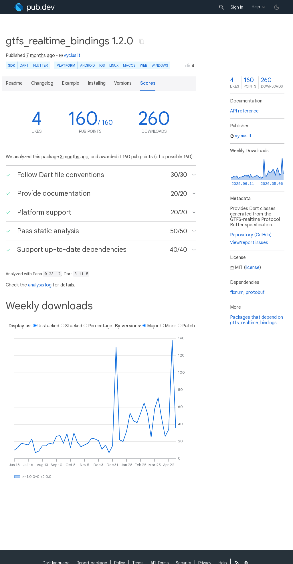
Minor (170, 326)
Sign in (237, 7)
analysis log (40, 285)
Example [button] (70, 83)
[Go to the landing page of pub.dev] (34, 7)
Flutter (40, 65)
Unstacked (48, 326)
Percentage (100, 326)
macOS (129, 65)
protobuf (255, 292)
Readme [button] (14, 83)
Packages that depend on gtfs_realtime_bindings (256, 320)
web (143, 65)
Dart (24, 65)
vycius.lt (69, 55)
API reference (244, 111)
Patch (188, 326)
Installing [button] (97, 83)
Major (153, 326)
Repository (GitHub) (251, 235)
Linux (113, 65)
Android (87, 65)
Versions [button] (123, 83)
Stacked (73, 326)
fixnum (236, 292)
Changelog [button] (42, 83)
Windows (160, 65)
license (253, 267)
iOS (102, 65)
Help (256, 6)
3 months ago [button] (74, 157)
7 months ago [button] (40, 55)
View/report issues (249, 243)
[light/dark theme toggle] (276, 7)
